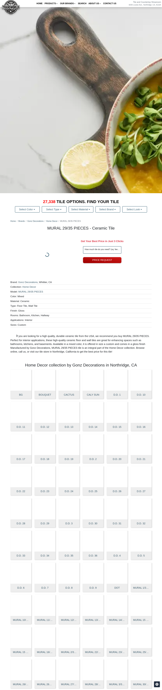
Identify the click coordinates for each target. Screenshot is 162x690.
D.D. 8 (69, 587)
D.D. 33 (21, 555)
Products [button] (50, 3)
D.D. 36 (93, 555)
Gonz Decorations (35, 221)
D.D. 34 (45, 555)
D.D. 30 (93, 523)
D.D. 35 (69, 555)
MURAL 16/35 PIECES (45, 652)
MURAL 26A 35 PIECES (45, 684)
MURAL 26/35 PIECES (21, 684)
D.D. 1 (117, 394)
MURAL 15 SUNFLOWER (21, 652)
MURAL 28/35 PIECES (93, 684)
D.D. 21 (141, 459)
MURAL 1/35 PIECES (141, 587)
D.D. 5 (141, 555)
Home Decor (52, 221)
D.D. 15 (117, 427)
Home (39, 3)
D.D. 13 (69, 427)
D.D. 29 (45, 523)
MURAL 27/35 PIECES (69, 684)
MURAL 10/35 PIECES (21, 620)
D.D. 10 (141, 394)
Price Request (102, 260)
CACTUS (69, 394)
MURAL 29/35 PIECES (30, 291)
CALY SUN (93, 394)
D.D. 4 (117, 555)
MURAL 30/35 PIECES (141, 684)
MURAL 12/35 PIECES (69, 620)
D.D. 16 (141, 427)
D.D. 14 (93, 427)
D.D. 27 (141, 491)
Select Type (53, 209)
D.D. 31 (117, 523)
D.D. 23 (45, 491)
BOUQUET (45, 394)
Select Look (133, 209)
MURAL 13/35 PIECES (93, 620)
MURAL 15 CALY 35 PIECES (141, 620)
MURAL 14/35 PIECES (117, 620)
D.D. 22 (21, 491)
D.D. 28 (21, 523)
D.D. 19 (69, 459)
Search (82, 3)
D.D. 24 (69, 491)
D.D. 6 (21, 587)
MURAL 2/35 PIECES (69, 652)
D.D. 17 (21, 459)
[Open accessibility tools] (157, 684)
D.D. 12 (45, 427)
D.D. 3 (69, 523)
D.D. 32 (141, 523)
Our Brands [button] (67, 3)
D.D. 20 (117, 459)
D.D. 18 (45, 459)
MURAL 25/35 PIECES (141, 652)
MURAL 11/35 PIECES (45, 620)
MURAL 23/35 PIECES (117, 652)
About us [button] (94, 3)
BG (21, 394)
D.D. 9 (93, 587)
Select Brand (106, 209)
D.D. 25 (93, 491)
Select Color (26, 209)
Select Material (80, 209)
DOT (117, 587)
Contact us (109, 3)
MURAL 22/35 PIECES (93, 652)
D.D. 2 (93, 459)
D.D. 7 (45, 587)
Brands (21, 221)
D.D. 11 (21, 427)
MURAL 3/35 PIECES (117, 684)
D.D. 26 (117, 491)
